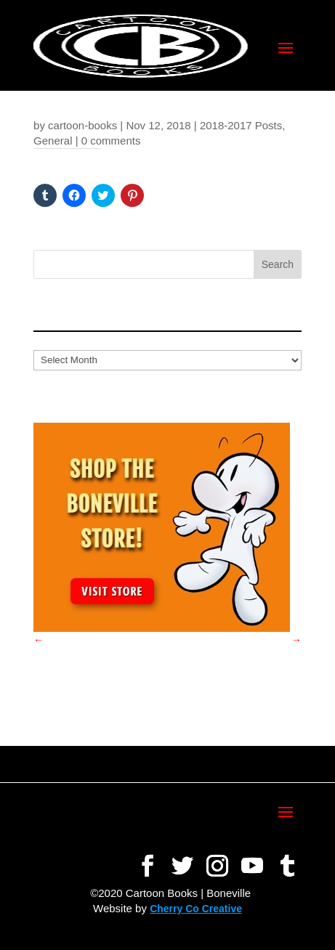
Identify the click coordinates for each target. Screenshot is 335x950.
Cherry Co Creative (196, 908)
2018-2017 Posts (241, 125)
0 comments (111, 140)
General (52, 140)
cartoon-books (82, 125)
